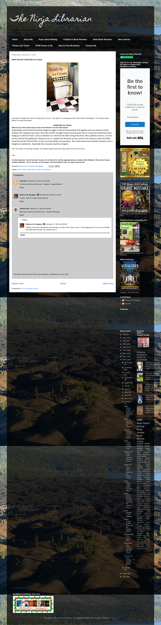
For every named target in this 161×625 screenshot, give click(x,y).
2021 (125, 338)
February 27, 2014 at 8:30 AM (56, 224)
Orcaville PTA (143, 530)
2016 (125, 353)
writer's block (141, 509)
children (139, 518)
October (127, 373)
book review (140, 431)
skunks (148, 545)
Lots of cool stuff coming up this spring (128, 560)
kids (143, 500)
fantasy (140, 446)
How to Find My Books (69, 46)
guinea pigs (141, 490)
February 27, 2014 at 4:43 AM (40, 208)
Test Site (128, 304)
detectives (146, 505)
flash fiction (143, 423)
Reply (22, 187)
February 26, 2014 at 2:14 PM (50, 195)
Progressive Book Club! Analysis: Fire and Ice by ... (128, 456)
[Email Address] (138, 117)
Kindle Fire (141, 528)
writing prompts (143, 548)
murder (147, 490)
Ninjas (148, 528)
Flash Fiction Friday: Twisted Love (127, 444)
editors (148, 518)
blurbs (148, 517)
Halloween (146, 470)
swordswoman (141, 546)
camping (139, 503)
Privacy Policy (20, 588)
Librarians (140, 496)
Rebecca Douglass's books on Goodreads (142, 356)
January (127, 568)
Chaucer (147, 524)
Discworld (147, 487)
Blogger (113, 618)
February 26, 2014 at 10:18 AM (39, 181)
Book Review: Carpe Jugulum (128, 513)
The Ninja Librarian (51, 19)
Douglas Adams (143, 526)
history (139, 454)
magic (139, 472)
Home (15, 39)
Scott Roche (143, 515)
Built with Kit (135, 138)
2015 (125, 357)
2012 (125, 577)
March (127, 398)
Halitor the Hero (151, 396)
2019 (125, 344)
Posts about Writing (48, 39)
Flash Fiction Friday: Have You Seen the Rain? (128, 411)
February (128, 402)
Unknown (23, 181)
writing (140, 426)
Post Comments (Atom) (30, 288)
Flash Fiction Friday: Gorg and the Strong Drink (128, 525)
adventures (146, 472)
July (126, 386)
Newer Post (17, 283)
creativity (147, 485)
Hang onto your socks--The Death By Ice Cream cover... (128, 471)
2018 (125, 347)
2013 (125, 573)
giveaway (146, 454)
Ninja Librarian (143, 452)
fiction (139, 507)
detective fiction (143, 533)
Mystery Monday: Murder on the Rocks (128, 434)
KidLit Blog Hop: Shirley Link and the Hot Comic (128, 548)
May (126, 392)
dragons (140, 466)
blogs (138, 502)
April (126, 395)
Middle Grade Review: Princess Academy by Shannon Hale (128, 500)
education (147, 543)
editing (140, 448)
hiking (148, 448)
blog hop (147, 462)
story (144, 535)
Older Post (108, 283)
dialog (142, 543)
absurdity (140, 517)
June (127, 389)
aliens (139, 500)
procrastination (141, 492)
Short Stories (124, 39)
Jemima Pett (24, 208)
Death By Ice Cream (34, 169)
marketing (147, 507)
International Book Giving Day (128, 537)
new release (46, 169)
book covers (145, 502)
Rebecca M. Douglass (28, 195)
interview (140, 520)
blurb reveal (21, 169)
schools (139, 535)
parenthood (140, 522)
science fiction (143, 444)
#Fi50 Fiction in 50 (44, 46)
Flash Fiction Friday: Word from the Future (128, 486)
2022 (125, 334)
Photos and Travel (20, 46)
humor (147, 446)
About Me (28, 39)
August (127, 383)
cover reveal (143, 464)
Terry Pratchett (143, 489)
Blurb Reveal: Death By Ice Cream (128, 423)
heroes (147, 477)
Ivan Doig (146, 494)
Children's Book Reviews (75, 39)
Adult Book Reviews (102, 39)
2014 (125, 360)
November (128, 367)
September (129, 378)
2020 (125, 341)
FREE (148, 500)
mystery (140, 441)
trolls (148, 479)
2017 (125, 350)
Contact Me (91, 46)
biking (139, 477)
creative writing (143, 474)
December (128, 362)
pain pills (140, 545)
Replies (24, 220)
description (140, 531)
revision (139, 479)
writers (139, 487)
